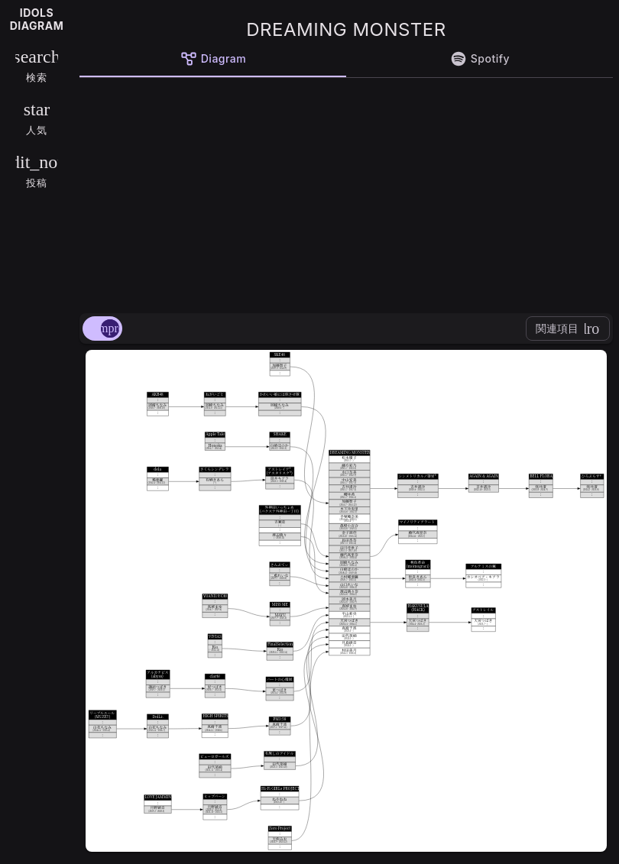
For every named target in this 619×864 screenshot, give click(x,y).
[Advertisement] (346, 192)
